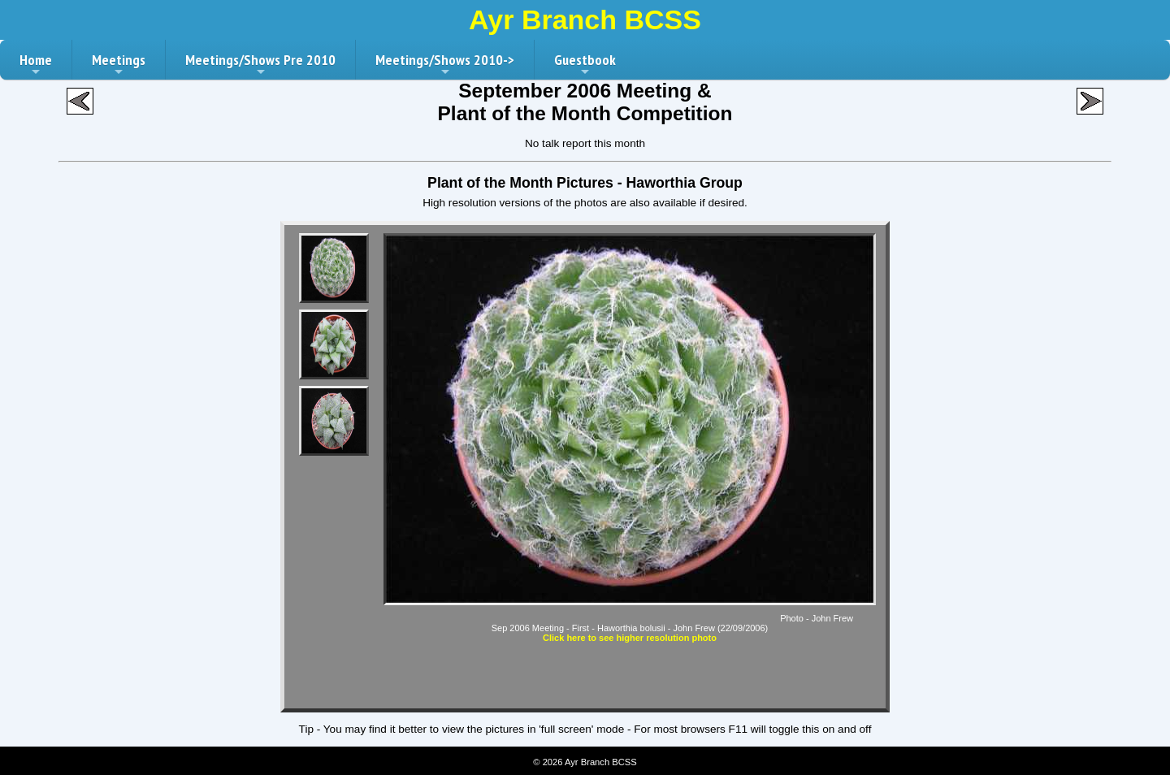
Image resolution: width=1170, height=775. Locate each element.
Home (36, 65)
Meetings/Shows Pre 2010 (260, 65)
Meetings (118, 65)
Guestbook (585, 65)
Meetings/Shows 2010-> (444, 65)
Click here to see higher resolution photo (630, 638)
